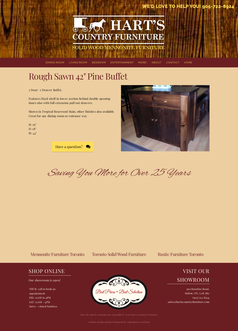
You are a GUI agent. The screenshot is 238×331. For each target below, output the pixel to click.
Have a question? (69, 146)
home (188, 62)
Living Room (78, 62)
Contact (173, 62)
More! (142, 62)
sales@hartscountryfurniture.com (188, 301)
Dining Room (55, 62)
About (156, 62)
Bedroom (99, 62)
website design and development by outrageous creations (119, 321)
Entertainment (122, 62)
